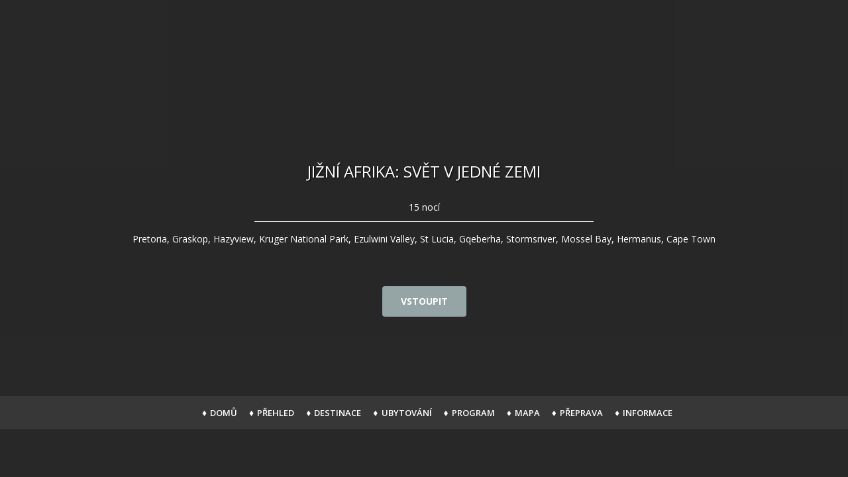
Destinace (337, 413)
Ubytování (407, 413)
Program (473, 413)
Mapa (527, 413)
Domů (223, 413)
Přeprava (581, 413)
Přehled (275, 413)
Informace (647, 413)
